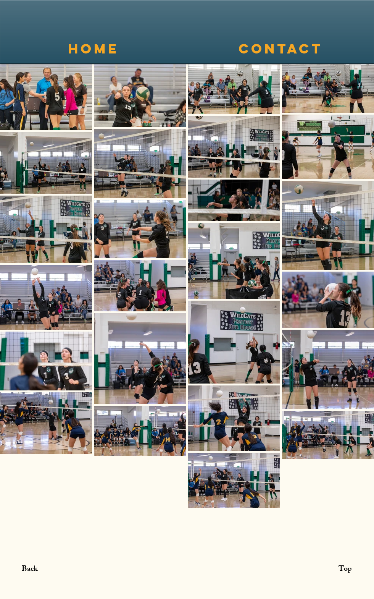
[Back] (29, 569)
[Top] (345, 569)
